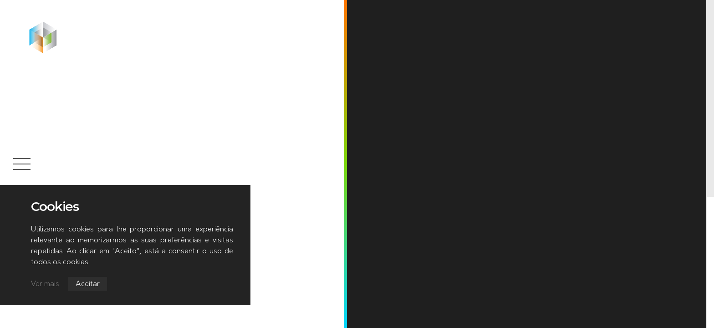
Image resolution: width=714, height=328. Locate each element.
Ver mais (45, 284)
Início (76, 27)
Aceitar (88, 284)
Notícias (112, 27)
